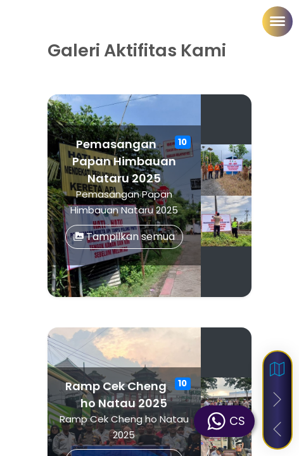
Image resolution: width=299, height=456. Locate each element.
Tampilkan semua (124, 236)
